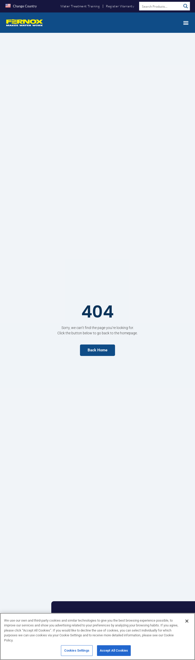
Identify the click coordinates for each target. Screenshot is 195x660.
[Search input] (160, 6)
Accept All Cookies (114, 652)
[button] (186, 22)
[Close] (186, 622)
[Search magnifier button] (185, 6)
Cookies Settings (76, 652)
